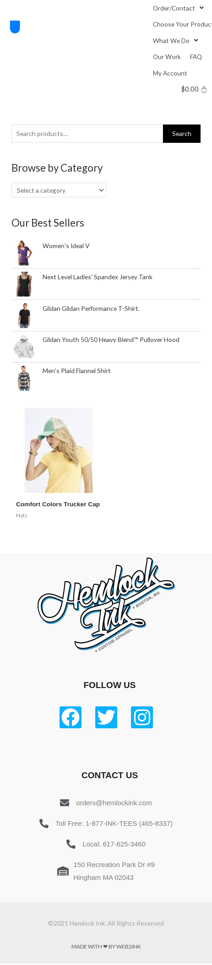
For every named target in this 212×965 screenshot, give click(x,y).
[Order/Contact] (179, 8)
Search (181, 133)
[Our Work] (166, 57)
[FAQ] (196, 57)
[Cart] (194, 89)
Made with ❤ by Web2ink (106, 946)
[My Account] (170, 73)
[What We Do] (176, 41)
